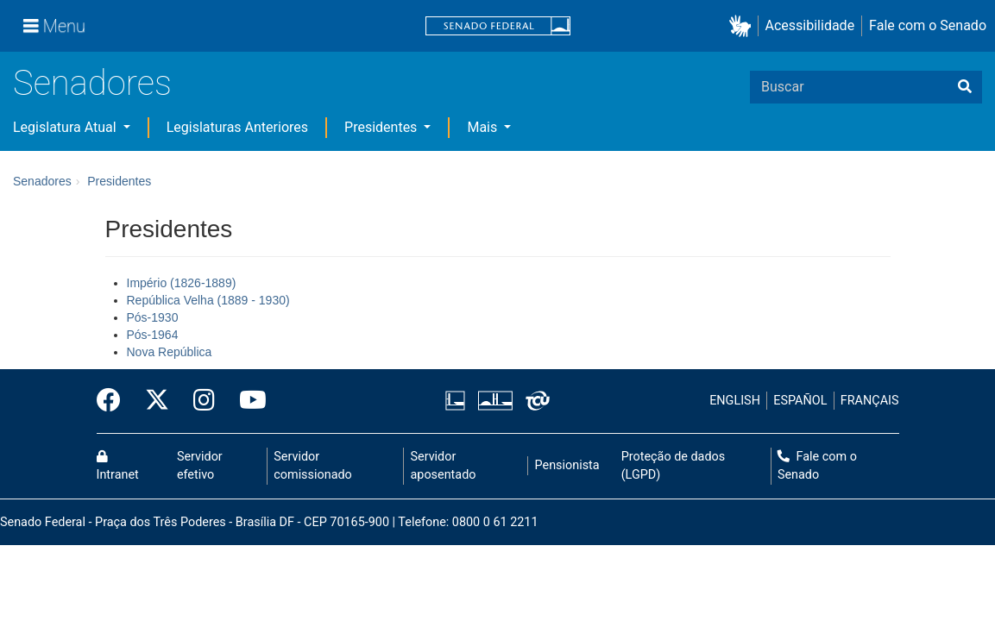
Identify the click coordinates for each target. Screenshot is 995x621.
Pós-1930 (153, 317)
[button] (743, 26)
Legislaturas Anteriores (237, 127)
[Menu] (54, 26)
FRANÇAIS (870, 400)
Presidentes (382, 127)
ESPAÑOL (800, 400)
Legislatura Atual (66, 127)
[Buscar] (965, 87)
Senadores (92, 83)
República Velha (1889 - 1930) (208, 300)
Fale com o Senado (927, 25)
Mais (484, 127)
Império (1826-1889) (181, 283)
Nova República (169, 352)
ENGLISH (734, 400)
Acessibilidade (810, 25)
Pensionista (567, 465)
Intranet (118, 466)
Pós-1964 (153, 335)
